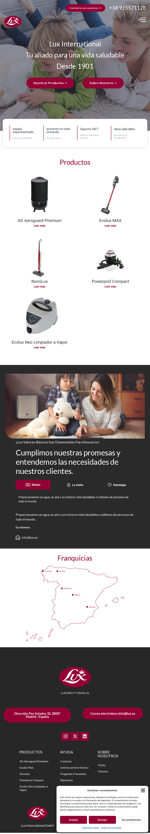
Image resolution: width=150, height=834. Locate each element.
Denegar (102, 819)
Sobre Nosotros (103, 84)
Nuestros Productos (50, 84)
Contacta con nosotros (83, 8)
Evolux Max (27, 768)
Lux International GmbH (37, 827)
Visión (102, 766)
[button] (143, 790)
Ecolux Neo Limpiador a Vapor (34, 789)
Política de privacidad (111, 828)
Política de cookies (91, 828)
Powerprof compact (32, 781)
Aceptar (73, 819)
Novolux (25, 775)
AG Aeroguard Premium (34, 762)
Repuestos (66, 781)
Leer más (39, 227)
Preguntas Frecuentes (73, 775)
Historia (103, 772)
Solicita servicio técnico (74, 768)
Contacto (66, 762)
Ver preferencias (131, 819)
